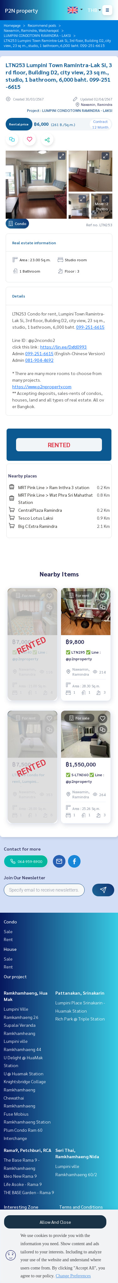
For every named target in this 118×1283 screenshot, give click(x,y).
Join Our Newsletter (24, 877)
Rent (8, 939)
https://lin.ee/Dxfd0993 (63, 347)
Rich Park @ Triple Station (80, 1018)
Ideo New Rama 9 (20, 1176)
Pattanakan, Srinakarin (79, 993)
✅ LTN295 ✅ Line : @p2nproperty (83, 655)
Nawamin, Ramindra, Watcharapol (31, 30)
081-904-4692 (39, 360)
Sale (8, 931)
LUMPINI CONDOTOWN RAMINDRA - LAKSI (37, 35)
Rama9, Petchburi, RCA (27, 1150)
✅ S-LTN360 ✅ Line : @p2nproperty (85, 777)
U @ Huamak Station (23, 1073)
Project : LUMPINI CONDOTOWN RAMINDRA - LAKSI (69, 110)
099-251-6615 (90, 327)
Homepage (12, 25)
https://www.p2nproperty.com (41, 386)
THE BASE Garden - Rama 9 (29, 1192)
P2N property (21, 10)
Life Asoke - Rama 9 (23, 1184)
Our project (15, 976)
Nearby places (22, 475)
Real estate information (34, 242)
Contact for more (22, 849)
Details (18, 295)
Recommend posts (42, 25)
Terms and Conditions (81, 1207)
